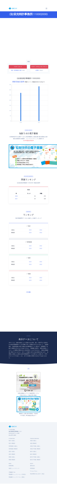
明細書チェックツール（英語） (17, 477)
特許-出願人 (12, 440)
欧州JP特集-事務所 (35, 459)
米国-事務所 (33, 443)
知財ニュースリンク (14, 468)
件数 (28, 61)
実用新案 (16, 70)
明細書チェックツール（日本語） (18, 474)
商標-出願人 (12, 457)
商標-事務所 (12, 459)
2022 (41, 232)
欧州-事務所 (33, 454)
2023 (30, 232)
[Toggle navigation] (46, 8)
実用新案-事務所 (13, 449)
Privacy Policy (33, 471)
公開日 (37, 70)
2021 (16, 198)
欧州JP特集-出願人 (35, 457)
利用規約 (32, 468)
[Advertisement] (15, 39)
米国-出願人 (33, 440)
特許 (12, 70)
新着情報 (11, 465)
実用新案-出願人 (13, 446)
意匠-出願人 (12, 451)
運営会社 (32, 465)
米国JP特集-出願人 (35, 446)
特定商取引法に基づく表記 (37, 474)
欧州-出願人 (33, 451)
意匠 (20, 70)
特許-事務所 (12, 443)
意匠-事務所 (12, 454)
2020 (16, 196)
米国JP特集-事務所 (35, 449)
